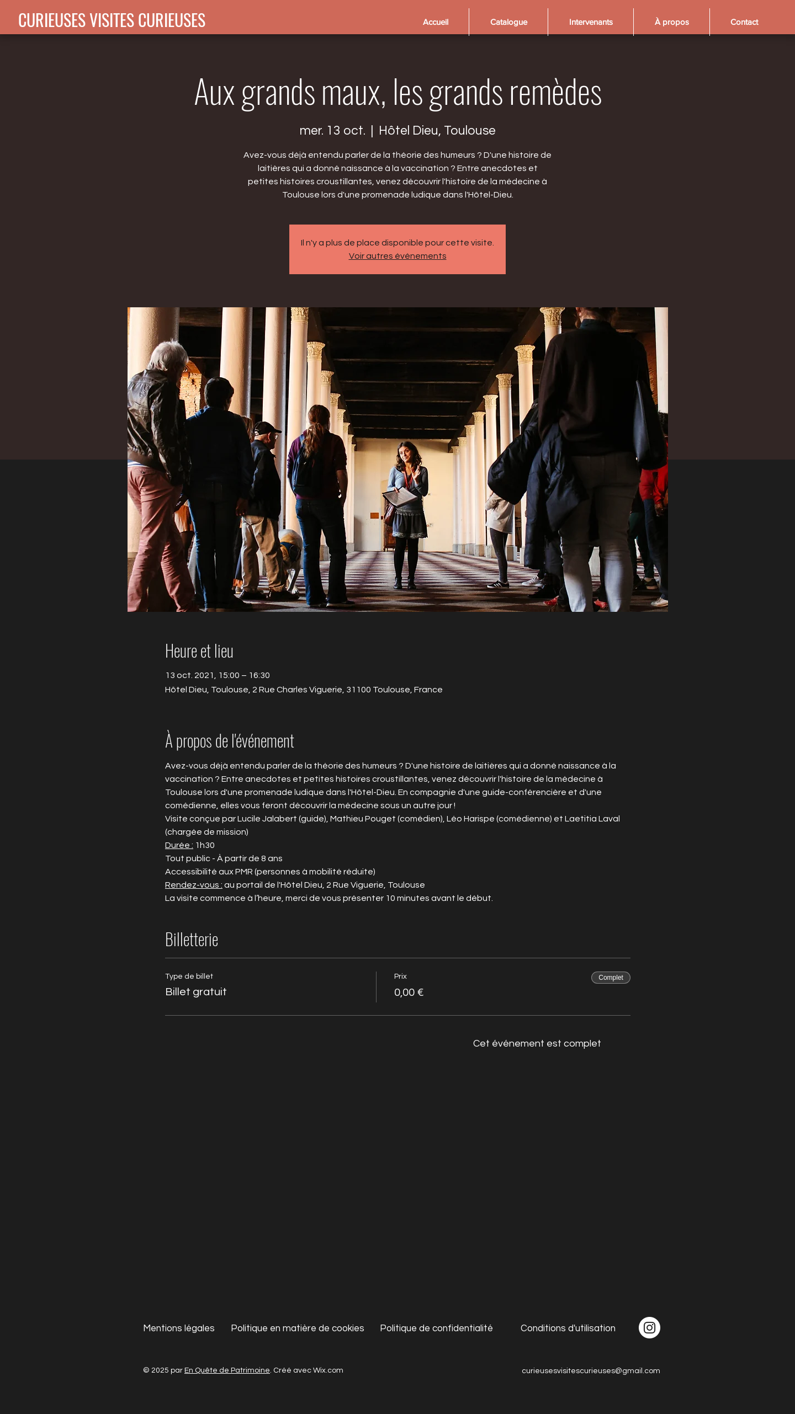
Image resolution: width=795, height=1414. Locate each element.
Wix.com (328, 1370)
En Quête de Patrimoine (227, 1370)
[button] (508, 22)
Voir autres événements (398, 256)
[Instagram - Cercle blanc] (649, 1327)
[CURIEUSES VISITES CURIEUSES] (112, 19)
